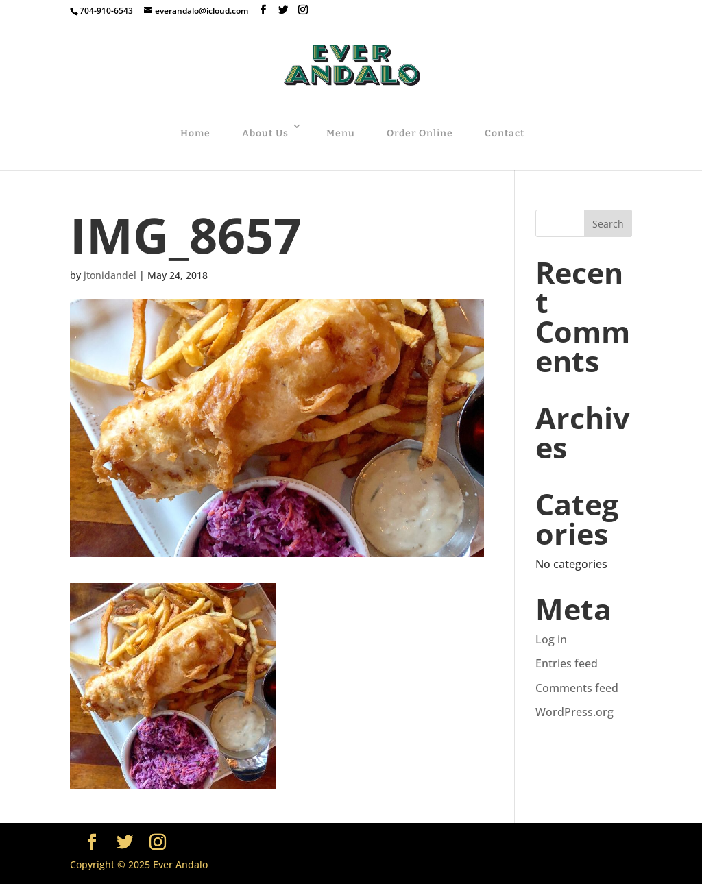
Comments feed (576, 688)
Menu (340, 133)
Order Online (420, 133)
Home (195, 133)
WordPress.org (574, 712)
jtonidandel (110, 275)
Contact (504, 133)
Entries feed (566, 663)
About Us (265, 133)
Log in (551, 639)
